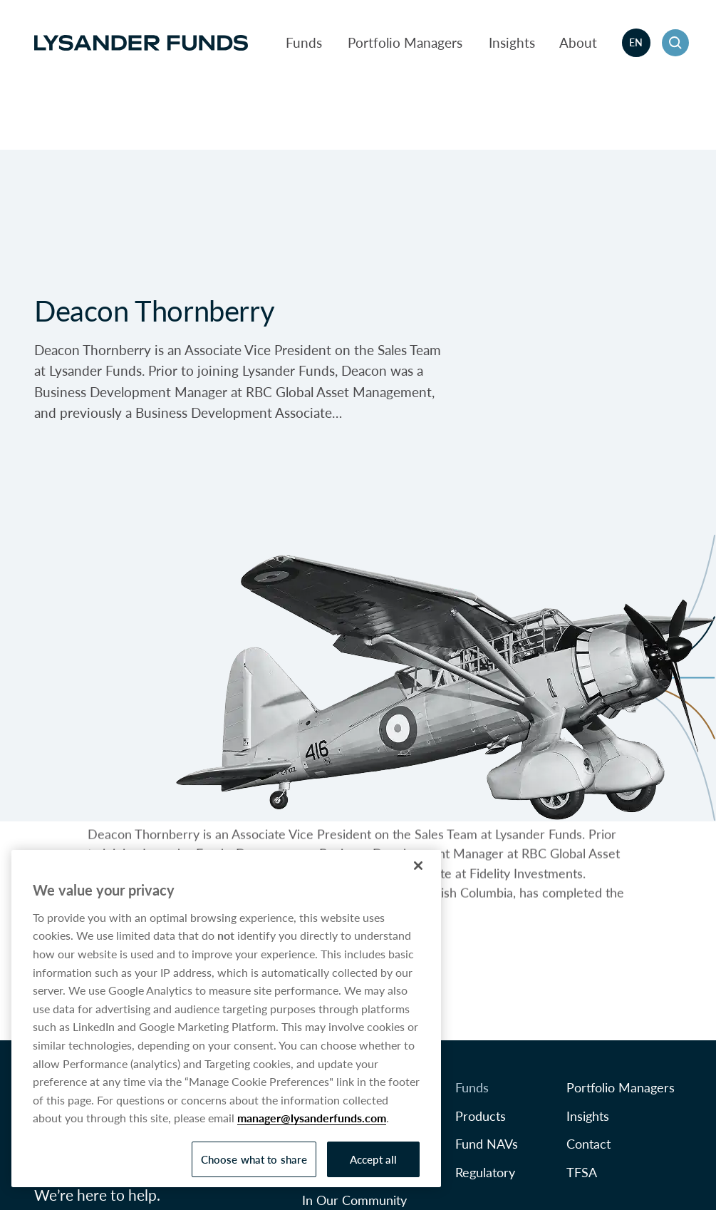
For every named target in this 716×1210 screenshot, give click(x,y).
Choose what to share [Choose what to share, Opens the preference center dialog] (254, 1159)
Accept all (374, 1159)
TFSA (581, 1172)
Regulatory (485, 1172)
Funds (304, 42)
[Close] (418, 865)
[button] (675, 42)
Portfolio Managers (405, 42)
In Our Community (354, 1200)
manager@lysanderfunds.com (311, 1117)
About (578, 42)
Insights (512, 42)
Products (480, 1115)
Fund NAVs (486, 1143)
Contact (588, 1143)
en (636, 42)
